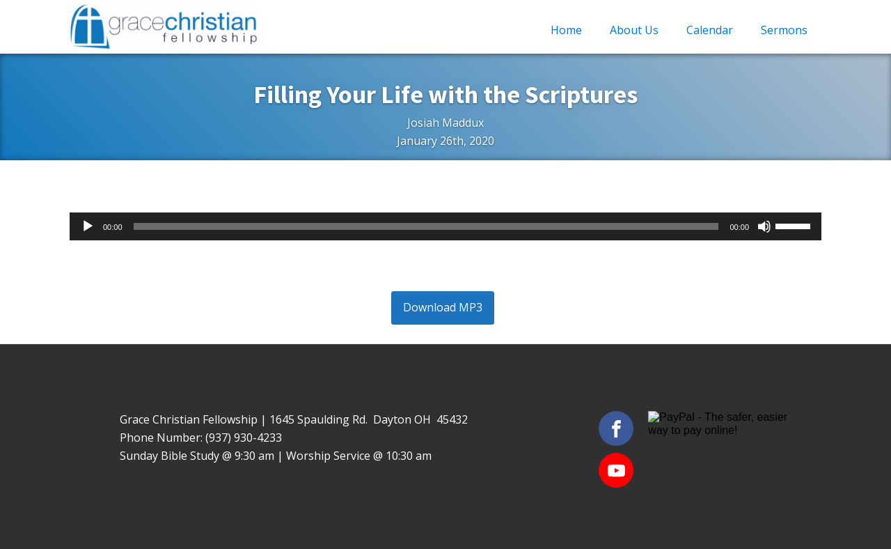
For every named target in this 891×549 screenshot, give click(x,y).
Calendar (709, 30)
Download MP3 (442, 307)
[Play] (88, 226)
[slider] (426, 226)
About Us (634, 30)
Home (566, 30)
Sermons (784, 30)
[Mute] (764, 226)
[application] (445, 226)
